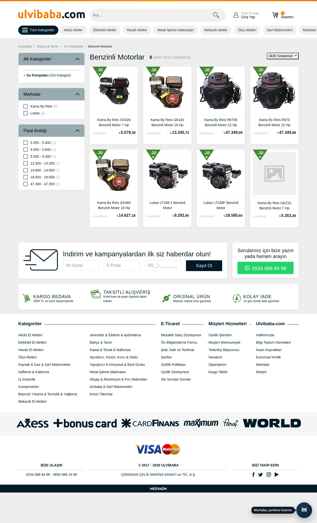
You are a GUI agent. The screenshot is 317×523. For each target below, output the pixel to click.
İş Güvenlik (26, 379)
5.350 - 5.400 (39, 142)
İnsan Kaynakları (269, 350)
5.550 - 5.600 (39, 149)
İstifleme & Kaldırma (33, 372)
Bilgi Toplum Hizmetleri (273, 342)
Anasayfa (25, 46)
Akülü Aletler (73, 30)
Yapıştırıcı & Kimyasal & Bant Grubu (117, 365)
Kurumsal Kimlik (268, 357)
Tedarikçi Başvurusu (224, 350)
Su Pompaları (73, 46)
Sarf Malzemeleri (280, 30)
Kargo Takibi (218, 372)
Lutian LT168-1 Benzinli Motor (167, 205)
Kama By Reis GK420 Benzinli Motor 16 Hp (167, 122)
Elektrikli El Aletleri (32, 342)
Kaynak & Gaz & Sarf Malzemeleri (44, 365)
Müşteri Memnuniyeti (224, 342)
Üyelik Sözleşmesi (175, 372)
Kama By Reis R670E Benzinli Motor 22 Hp (220, 122)
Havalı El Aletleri (30, 350)
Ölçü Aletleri (247, 30)
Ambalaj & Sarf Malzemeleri (111, 387)
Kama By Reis (40, 106)
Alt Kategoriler (37, 59)
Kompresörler (28, 387)
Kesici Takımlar (101, 394)
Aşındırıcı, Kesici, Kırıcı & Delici (114, 357)
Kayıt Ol (204, 265)
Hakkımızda (265, 335)
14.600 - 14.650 (41, 170)
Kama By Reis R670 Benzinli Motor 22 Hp (274, 122)
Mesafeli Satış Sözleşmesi (181, 335)
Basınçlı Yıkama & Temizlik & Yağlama (47, 394)
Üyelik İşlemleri (220, 335)
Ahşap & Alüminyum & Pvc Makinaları (118, 379)
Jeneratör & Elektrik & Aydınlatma (115, 335)
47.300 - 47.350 (41, 184)
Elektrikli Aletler (105, 30)
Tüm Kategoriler (38, 30)
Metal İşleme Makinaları (175, 30)
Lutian (34, 113)
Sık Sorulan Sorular (176, 379)
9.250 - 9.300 (39, 156)
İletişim (261, 372)
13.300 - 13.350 (41, 163)
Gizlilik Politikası (173, 365)
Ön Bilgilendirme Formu (179, 342)
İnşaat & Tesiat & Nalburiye (110, 350)
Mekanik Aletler (216, 30)
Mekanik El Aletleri (32, 401)
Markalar (32, 94)
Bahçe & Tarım (47, 46)
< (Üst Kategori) (47, 75)
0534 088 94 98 (265, 268)
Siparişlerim (218, 365)
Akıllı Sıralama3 (281, 56)
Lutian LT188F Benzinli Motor (220, 205)
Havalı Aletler (137, 30)
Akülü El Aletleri (30, 335)
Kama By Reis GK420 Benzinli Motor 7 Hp (114, 122)
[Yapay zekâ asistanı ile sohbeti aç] (304, 510)
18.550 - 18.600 (41, 177)
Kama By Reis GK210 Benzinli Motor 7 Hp (274, 205)
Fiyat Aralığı (35, 130)
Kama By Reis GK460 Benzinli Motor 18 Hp (114, 205)
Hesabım (215, 357)
